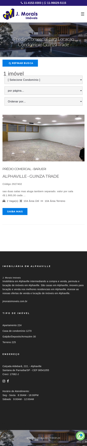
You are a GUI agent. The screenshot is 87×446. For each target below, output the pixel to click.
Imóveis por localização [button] (16, 424)
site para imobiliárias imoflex (43, 438)
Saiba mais (15, 211)
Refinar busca (21, 63)
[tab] (43, 424)
